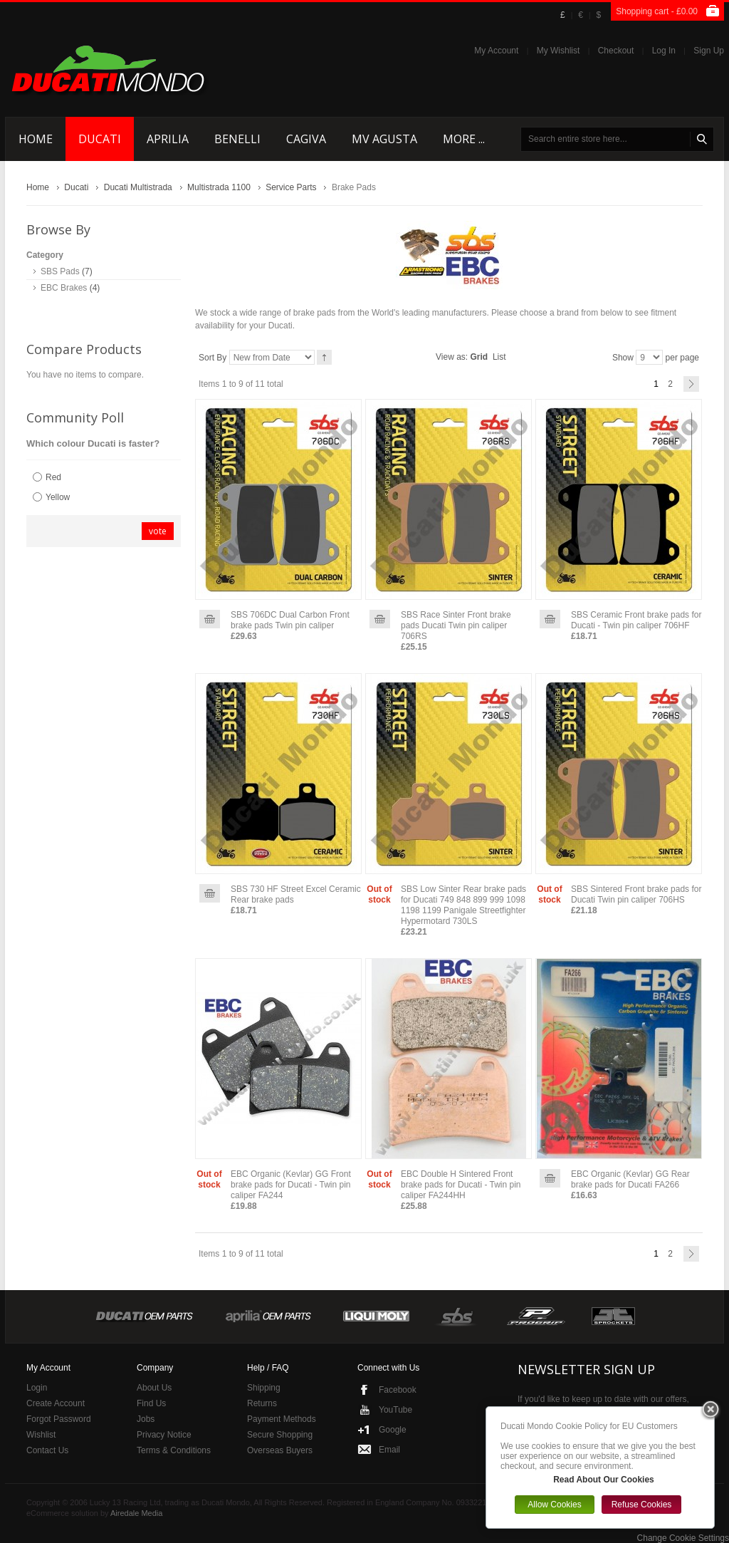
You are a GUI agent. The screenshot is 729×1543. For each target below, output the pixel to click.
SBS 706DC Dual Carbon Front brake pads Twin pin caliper (290, 620)
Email (389, 1450)
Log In (664, 51)
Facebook (397, 1390)
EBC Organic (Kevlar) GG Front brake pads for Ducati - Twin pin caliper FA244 (291, 1184)
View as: (452, 357)
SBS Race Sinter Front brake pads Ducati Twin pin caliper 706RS (456, 625)
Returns (262, 1403)
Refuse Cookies (642, 1505)
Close (710, 1410)
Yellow (58, 497)
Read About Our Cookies (603, 1480)
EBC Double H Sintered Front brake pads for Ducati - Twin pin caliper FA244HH (461, 1184)
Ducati (76, 187)
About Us (154, 1388)
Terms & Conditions (174, 1450)
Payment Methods (281, 1419)
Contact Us (47, 1450)
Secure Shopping (280, 1435)
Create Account (55, 1403)
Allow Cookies (554, 1505)
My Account (496, 51)
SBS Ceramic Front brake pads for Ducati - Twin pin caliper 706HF (636, 620)
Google (393, 1430)
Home (37, 187)
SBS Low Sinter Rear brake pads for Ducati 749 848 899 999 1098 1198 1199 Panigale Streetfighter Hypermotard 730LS (463, 905)
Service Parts (291, 187)
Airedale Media (136, 1513)
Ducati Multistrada (138, 187)
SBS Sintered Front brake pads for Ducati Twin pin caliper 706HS (636, 894)
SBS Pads (60, 271)
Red (53, 477)
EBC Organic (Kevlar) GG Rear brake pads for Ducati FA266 (630, 1179)
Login (36, 1388)
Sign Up (708, 51)
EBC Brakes (64, 288)
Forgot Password (58, 1419)
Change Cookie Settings (683, 1538)
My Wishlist (558, 51)
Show (623, 358)
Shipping (263, 1388)
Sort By (212, 358)
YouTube (395, 1410)
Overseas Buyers (280, 1450)
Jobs (145, 1419)
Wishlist (41, 1435)
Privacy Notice (164, 1435)
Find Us (151, 1403)
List (499, 357)
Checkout (616, 51)
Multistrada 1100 (219, 187)
